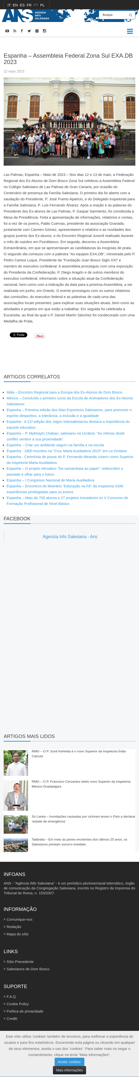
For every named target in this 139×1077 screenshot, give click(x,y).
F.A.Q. (12, 996)
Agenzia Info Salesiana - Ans (70, 536)
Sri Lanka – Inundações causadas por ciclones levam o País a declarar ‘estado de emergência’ (83, 819)
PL (42, 5)
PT (36, 5)
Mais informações (69, 1070)
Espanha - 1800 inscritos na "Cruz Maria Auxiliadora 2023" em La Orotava (67, 451)
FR (29, 5)
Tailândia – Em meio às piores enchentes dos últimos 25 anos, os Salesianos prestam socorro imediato (79, 842)
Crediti (12, 1018)
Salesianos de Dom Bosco (28, 969)
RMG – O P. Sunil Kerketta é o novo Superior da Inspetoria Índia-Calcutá (79, 753)
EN (16, 5)
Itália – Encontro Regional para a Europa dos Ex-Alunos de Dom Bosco (64, 392)
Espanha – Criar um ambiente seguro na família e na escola (55, 445)
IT (10, 5)
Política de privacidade (25, 1011)
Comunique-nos (19, 919)
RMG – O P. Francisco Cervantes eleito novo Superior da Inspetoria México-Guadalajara (81, 784)
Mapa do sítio (18, 934)
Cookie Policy (18, 1004)
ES (23, 5)
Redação (14, 927)
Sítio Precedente (20, 962)
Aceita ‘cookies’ (69, 1062)
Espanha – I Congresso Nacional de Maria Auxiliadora (50, 480)
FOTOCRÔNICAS (30, 43)
